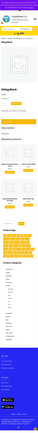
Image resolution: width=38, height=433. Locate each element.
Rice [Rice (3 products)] (14, 249)
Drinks (7, 279)
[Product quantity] (5, 103)
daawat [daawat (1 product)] (13, 239)
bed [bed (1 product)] (22, 235)
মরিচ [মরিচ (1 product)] (8, 256)
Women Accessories (7, 368)
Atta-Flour (10, 289)
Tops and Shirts (6, 361)
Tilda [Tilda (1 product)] (15, 253)
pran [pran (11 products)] (23, 246)
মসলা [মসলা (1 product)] (12, 256)
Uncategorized (10, 336)
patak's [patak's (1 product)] (16, 246)
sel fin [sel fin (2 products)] (23, 249)
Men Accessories (6, 386)
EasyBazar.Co (19, 16)
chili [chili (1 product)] (25, 235)
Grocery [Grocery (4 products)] (6, 242)
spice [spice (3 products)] (5, 253)
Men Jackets (5, 390)
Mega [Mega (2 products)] (27, 242)
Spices (9, 307)
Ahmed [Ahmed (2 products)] (9, 235)
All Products (14, 111)
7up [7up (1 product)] (5, 235)
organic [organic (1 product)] (6, 246)
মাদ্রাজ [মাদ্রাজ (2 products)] (16, 256)
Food (9, 295)
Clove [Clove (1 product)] (29, 235)
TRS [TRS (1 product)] (19, 253)
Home (13, 414)
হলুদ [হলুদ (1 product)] (31, 256)
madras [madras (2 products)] (17, 242)
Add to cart (16, 103)
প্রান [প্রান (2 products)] (5, 256)
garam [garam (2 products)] (27, 239)
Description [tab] (8, 122)
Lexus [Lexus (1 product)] (11, 242)
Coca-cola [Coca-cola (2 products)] (6, 239)
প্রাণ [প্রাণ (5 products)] (31, 253)
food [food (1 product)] (22, 239)
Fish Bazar (22, 111)
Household (9, 313)
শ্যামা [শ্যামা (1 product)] (24, 256)
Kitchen (8, 316)
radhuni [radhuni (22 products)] (6, 249)
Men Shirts (4, 383)
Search (21, 223)
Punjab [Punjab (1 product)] (28, 246)
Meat (7, 320)
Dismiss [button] (30, 8)
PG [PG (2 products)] (20, 246)
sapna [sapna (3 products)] (18, 249)
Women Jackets (6, 365)
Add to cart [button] (9, 172)
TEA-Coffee (9, 333)
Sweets (8, 330)
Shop (19, 414)
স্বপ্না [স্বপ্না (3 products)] (28, 256)
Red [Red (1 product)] (10, 249)
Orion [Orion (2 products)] (11, 246)
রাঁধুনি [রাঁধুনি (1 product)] (20, 256)
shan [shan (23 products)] (32, 249)
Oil (8, 301)
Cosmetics (9, 276)
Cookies (8, 272)
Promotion (9, 323)
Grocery (8, 286)
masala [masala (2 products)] (22, 242)
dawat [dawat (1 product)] (18, 239)
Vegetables (9, 339)
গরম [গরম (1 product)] (22, 253)
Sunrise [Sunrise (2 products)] (10, 253)
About (25, 414)
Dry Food (10, 292)
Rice (9, 304)
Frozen (10, 298)
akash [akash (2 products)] (14, 235)
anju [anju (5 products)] (18, 235)
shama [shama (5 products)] (28, 249)
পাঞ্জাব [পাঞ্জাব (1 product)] (26, 253)
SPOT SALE (9, 326)
